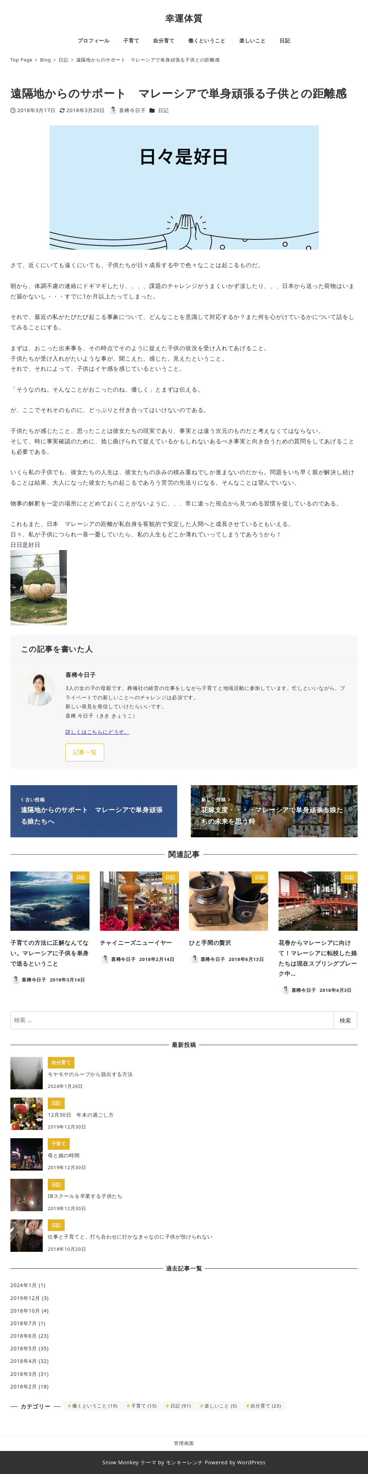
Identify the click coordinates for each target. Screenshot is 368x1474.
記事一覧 (85, 752)
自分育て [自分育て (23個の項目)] (265, 1405)
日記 (163, 110)
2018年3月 (23, 1373)
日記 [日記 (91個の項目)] (180, 1405)
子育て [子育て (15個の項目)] (144, 1405)
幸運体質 (183, 18)
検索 (345, 1020)
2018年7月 (23, 1323)
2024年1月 (23, 1285)
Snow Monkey (120, 1462)
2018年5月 (23, 1348)
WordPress (251, 1462)
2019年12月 (25, 1298)
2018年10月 (25, 1310)
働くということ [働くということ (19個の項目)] (95, 1405)
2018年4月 (23, 1361)
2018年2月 (23, 1386)
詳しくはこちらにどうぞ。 (97, 731)
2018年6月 (23, 1335)
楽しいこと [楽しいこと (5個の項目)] (220, 1405)
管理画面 (184, 1443)
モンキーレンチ (184, 1462)
